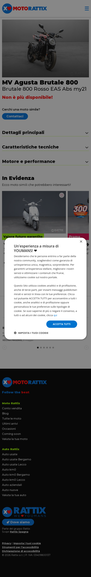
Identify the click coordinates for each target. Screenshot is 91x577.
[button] (31, 333)
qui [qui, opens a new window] (55, 314)
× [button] (81, 241)
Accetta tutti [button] (61, 324)
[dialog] (46, 288)
